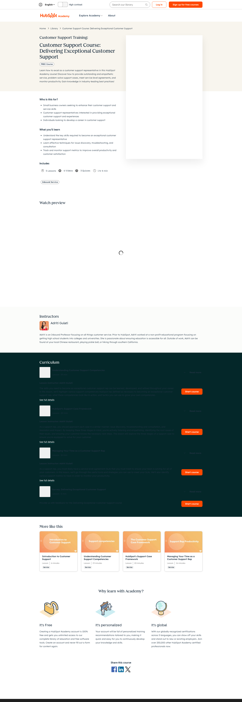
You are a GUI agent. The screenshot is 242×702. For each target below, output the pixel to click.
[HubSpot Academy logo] (55, 15)
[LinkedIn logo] (121, 669)
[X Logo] (128, 669)
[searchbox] (130, 5)
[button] (121, 372)
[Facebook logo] (114, 669)
